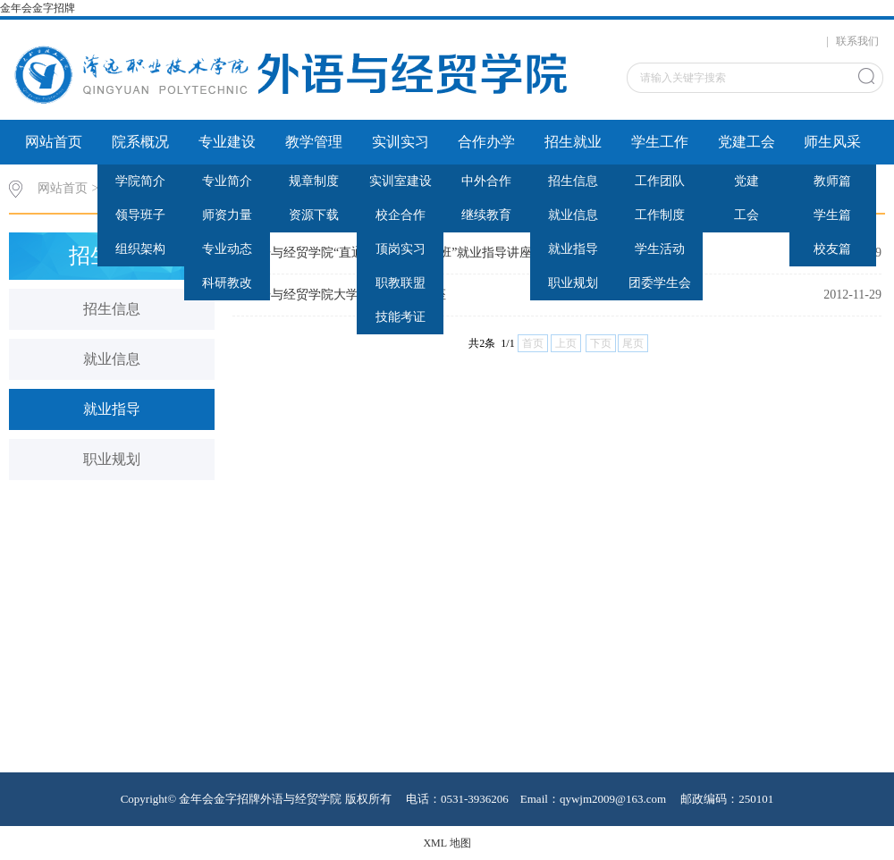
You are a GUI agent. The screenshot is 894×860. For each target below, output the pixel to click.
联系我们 (857, 41)
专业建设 (227, 141)
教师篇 (832, 181)
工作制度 (660, 215)
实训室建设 (400, 181)
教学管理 (313, 141)
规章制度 (314, 181)
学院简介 (140, 181)
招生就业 (573, 141)
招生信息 (573, 181)
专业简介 (227, 181)
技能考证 (400, 317)
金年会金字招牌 (37, 8)
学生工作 (659, 141)
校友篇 (832, 249)
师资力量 (227, 215)
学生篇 (832, 215)
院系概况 (140, 141)
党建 (746, 181)
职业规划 (573, 283)
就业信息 (573, 215)
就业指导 (573, 249)
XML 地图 (446, 843)
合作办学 (486, 141)
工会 (746, 215)
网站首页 (53, 141)
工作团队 (660, 181)
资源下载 (314, 215)
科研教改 (227, 283)
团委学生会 (659, 283)
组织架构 (140, 249)
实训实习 (400, 141)
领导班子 (140, 215)
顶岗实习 (400, 249)
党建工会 (746, 141)
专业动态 (227, 249)
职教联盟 (400, 283)
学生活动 (660, 249)
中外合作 (486, 181)
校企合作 (400, 215)
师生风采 (832, 141)
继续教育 (486, 215)
